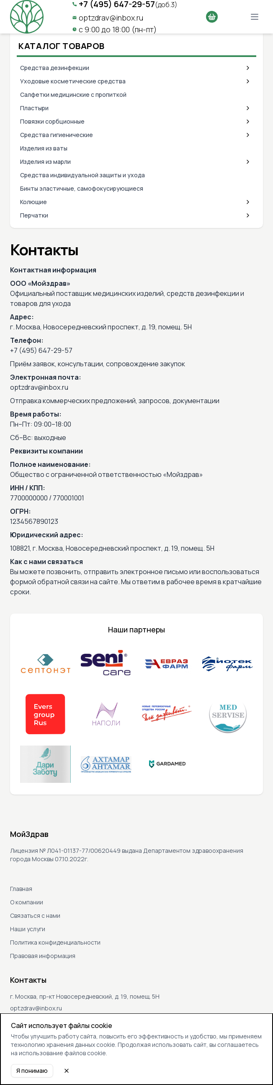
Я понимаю (32, 1071)
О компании (26, 902)
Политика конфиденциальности (55, 942)
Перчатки (34, 215)
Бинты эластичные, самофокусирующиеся (81, 188)
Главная (21, 889)
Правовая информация (42, 956)
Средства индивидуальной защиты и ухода (82, 175)
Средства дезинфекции (54, 68)
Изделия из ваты (43, 148)
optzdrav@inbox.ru (111, 18)
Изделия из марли (45, 162)
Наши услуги (27, 929)
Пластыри (34, 108)
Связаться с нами (35, 915)
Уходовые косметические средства (73, 81)
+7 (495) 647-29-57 (41, 350)
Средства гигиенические (56, 135)
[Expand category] (248, 68)
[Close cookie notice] (66, 1070)
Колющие (33, 202)
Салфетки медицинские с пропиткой (73, 94)
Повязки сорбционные (52, 121)
